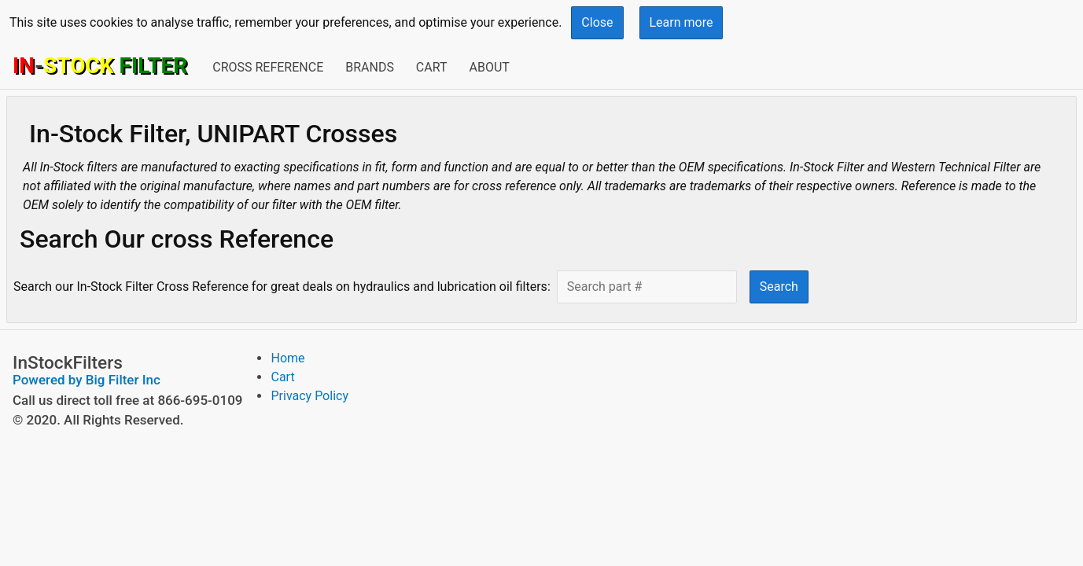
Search (779, 286)
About (489, 67)
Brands (369, 67)
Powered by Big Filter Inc (86, 380)
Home (287, 358)
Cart (432, 67)
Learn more (681, 22)
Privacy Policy (309, 395)
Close (597, 22)
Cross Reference (267, 67)
